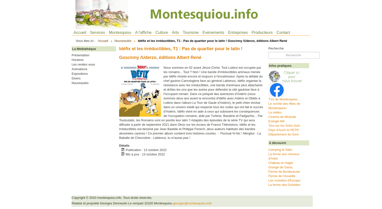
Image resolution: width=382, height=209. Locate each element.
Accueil (80, 32)
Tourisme (191, 32)
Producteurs (262, 32)
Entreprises (238, 32)
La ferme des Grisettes (284, 185)
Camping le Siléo (280, 150)
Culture (161, 32)
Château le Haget (280, 163)
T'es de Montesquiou (283, 99)
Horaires (78, 60)
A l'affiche (143, 32)
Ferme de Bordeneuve (284, 171)
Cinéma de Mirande (282, 117)
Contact (283, 32)
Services (97, 32)
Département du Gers (283, 134)
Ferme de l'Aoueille (282, 176)
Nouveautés (80, 83)
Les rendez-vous (83, 64)
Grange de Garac (280, 167)
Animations (79, 69)
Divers (76, 78)
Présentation (80, 55)
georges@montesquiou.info (192, 203)
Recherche (276, 48)
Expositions (80, 74)
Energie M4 (276, 121)
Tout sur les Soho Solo (284, 125)
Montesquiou (120, 32)
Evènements (213, 32)
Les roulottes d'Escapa (284, 180)
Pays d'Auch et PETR (283, 130)
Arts (175, 32)
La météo (275, 112)
